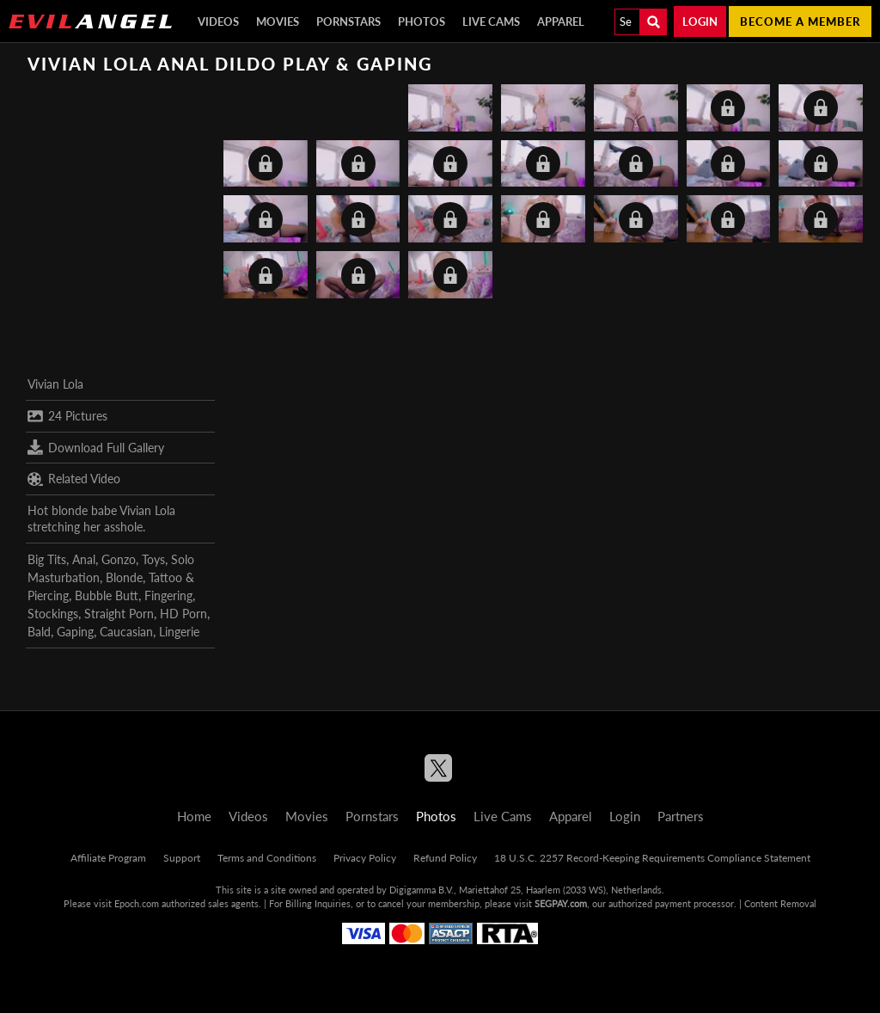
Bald (39, 631)
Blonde (124, 577)
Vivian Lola (55, 384)
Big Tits (47, 559)
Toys (153, 559)
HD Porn (183, 613)
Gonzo (118, 559)
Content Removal (780, 903)
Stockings (53, 613)
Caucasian (126, 631)
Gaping (75, 631)
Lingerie (179, 631)
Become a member (800, 21)
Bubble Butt (106, 595)
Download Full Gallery (96, 447)
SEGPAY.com (561, 903)
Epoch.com (136, 903)
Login (700, 21)
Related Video (74, 479)
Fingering (168, 595)
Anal (83, 559)
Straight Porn (119, 613)
